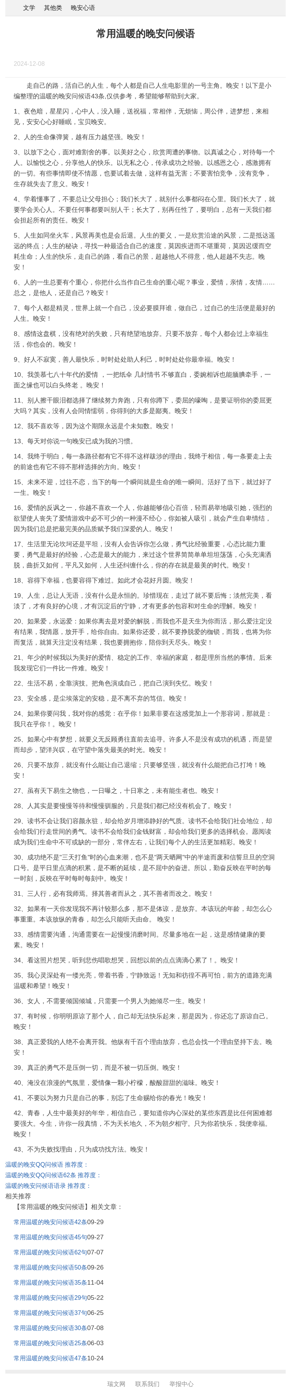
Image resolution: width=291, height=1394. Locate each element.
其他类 (53, 8)
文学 (29, 8)
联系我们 (147, 1384)
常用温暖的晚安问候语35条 (50, 1282)
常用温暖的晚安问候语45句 (50, 1237)
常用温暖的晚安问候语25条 (50, 1343)
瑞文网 (116, 1384)
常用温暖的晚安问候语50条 (50, 1267)
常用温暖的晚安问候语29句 (50, 1298)
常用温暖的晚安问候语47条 (50, 1358)
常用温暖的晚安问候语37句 (50, 1313)
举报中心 (181, 1384)
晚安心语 (83, 8)
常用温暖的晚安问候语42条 (50, 1222)
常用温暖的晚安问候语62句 (50, 1252)
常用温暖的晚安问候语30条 (50, 1328)
